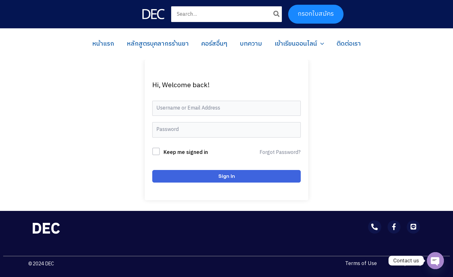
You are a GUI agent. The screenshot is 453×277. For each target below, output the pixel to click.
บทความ (251, 44)
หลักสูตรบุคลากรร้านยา (158, 44)
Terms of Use (360, 263)
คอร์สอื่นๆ (214, 44)
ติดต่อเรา (349, 44)
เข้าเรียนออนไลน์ (299, 44)
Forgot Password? (280, 152)
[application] (320, 44)
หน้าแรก (103, 44)
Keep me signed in (186, 153)
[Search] (277, 14)
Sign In (226, 176)
